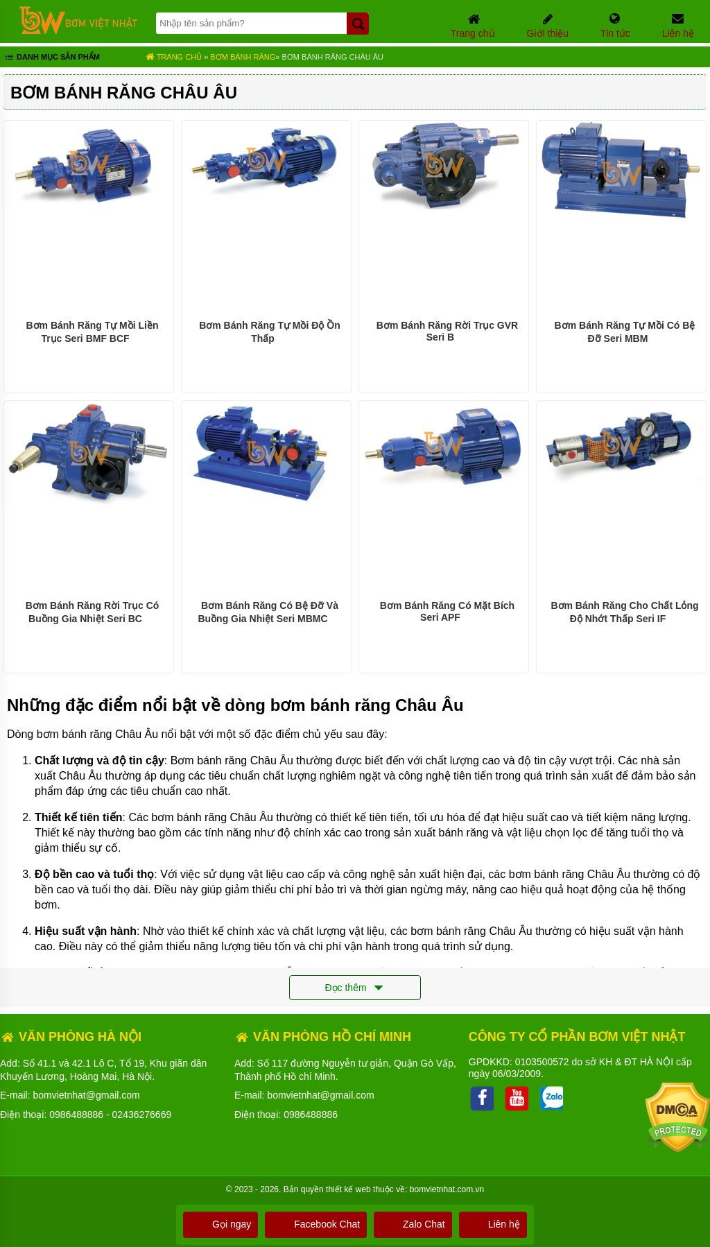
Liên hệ (493, 1224)
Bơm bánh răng (242, 57)
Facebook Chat (316, 1224)
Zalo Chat (413, 1224)
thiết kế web (348, 1189)
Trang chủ (174, 57)
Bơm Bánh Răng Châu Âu (333, 57)
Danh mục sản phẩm (51, 58)
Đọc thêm (354, 988)
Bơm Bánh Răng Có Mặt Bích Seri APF (447, 611)
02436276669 (142, 1114)
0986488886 (76, 1114)
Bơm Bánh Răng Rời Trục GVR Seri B (447, 331)
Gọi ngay (220, 1224)
